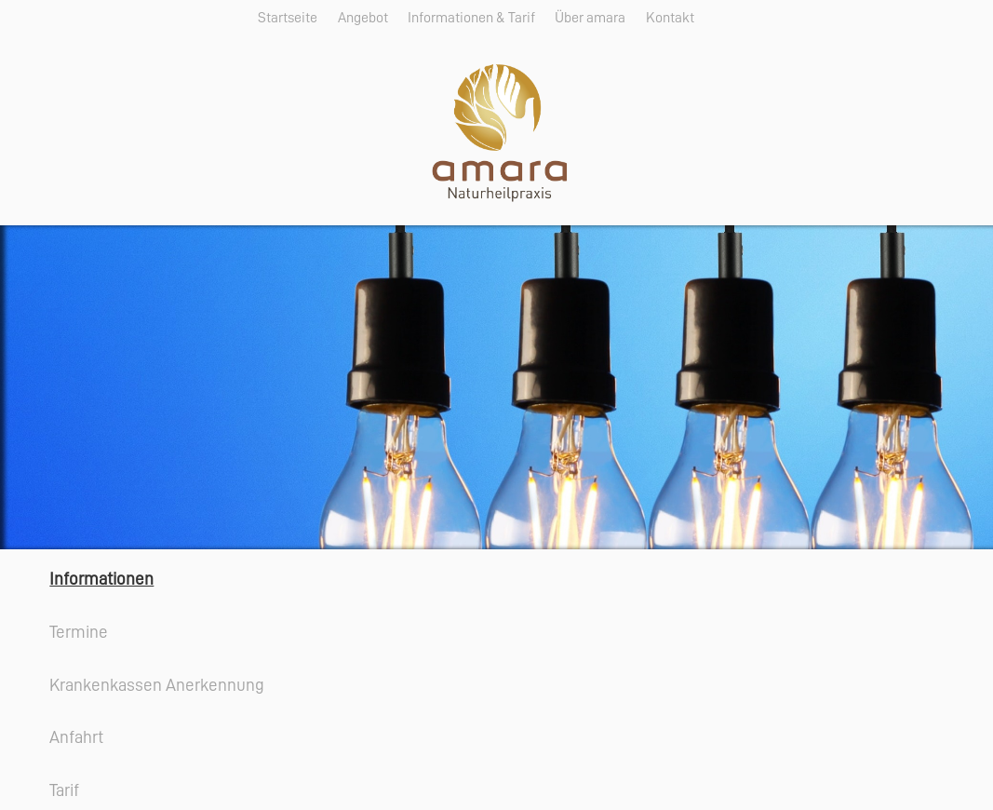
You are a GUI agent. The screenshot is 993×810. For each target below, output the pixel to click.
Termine (78, 632)
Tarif (64, 790)
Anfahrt (76, 737)
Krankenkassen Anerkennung (156, 685)
